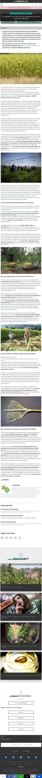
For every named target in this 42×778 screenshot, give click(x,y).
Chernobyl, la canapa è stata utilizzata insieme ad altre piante (17, 211)
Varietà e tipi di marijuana (8, 521)
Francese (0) (21, 723)
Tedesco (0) (21, 729)
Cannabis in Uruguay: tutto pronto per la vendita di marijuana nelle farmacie (18, 646)
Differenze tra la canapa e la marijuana (12, 515)
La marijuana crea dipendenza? (9, 509)
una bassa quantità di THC (31, 45)
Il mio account (36, 5)
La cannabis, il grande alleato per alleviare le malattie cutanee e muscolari (20, 675)
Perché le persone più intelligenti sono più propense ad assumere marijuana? (18, 617)
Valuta (23, 751)
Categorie (4, 28)
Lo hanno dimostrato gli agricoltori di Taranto (13, 92)
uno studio (8, 372)
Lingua (14, 751)
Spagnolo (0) (21, 717)
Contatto (21, 766)
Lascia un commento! (21, 702)
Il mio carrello (40, 5)
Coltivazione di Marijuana (18, 13)
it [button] (16, 751)
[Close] (39, 8)
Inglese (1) (21, 712)
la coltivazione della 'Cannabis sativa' (16, 194)
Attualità (30, 13)
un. (19, 359)
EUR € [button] (27, 751)
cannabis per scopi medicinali (13, 306)
